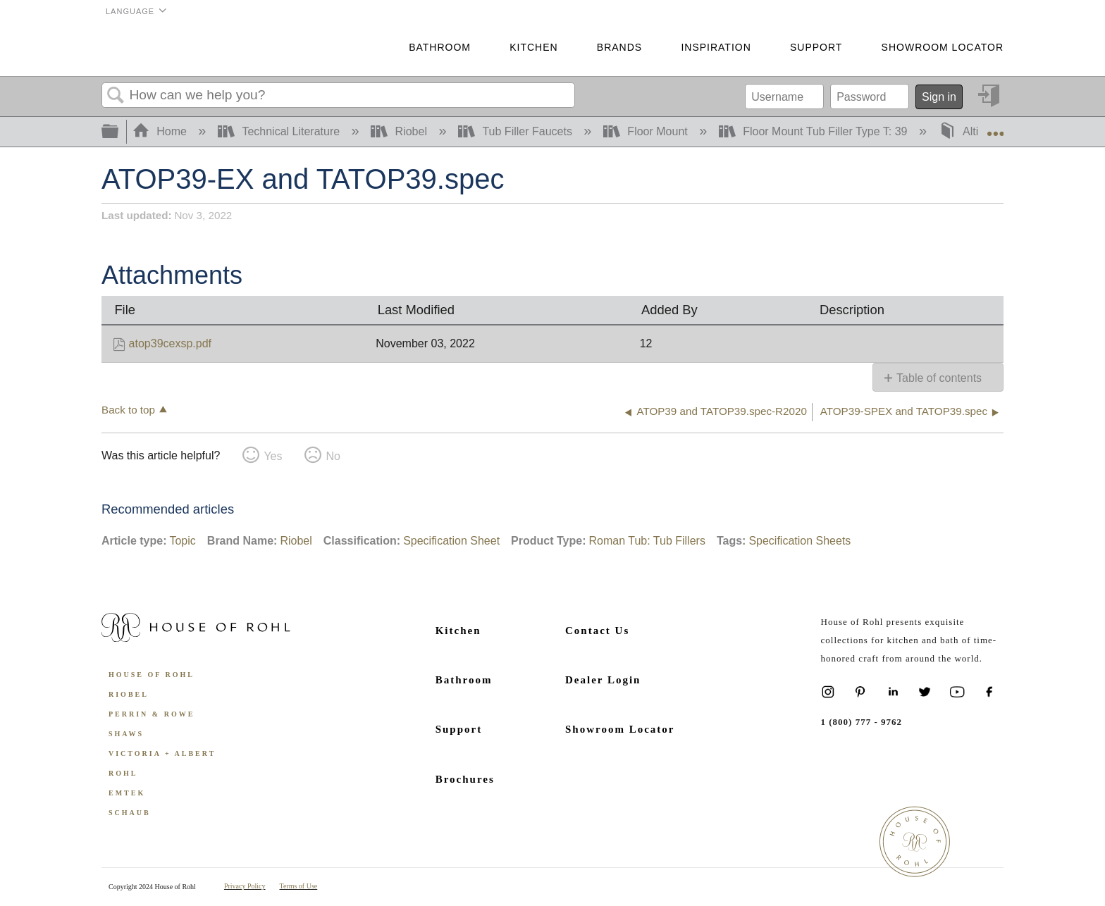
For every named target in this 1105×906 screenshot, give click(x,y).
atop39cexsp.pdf (170, 343)
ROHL (123, 773)
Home (161, 131)
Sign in (939, 97)
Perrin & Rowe (152, 714)
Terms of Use (299, 886)
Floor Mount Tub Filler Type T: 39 (814, 131)
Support (816, 47)
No (333, 456)
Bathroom (440, 47)
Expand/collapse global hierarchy (119, 132)
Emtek (127, 793)
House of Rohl (152, 674)
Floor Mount (647, 131)
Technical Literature (280, 131)
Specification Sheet (451, 541)
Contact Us (597, 630)
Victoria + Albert (162, 753)
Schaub (130, 813)
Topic (182, 541)
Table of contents (939, 378)
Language (130, 11)
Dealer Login (603, 679)
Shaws (126, 734)
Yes (273, 456)
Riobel (400, 131)
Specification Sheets (799, 541)
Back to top (128, 410)
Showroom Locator (943, 47)
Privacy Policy (245, 886)
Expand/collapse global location (995, 127)
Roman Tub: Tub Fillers (646, 541)
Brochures (465, 779)
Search (115, 96)
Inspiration (716, 47)
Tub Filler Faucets (516, 131)
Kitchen (533, 47)
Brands (619, 47)
